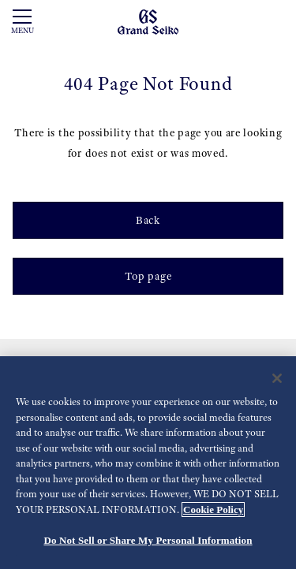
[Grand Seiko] (148, 21)
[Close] (277, 378)
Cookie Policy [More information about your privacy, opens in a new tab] (213, 509)
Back (148, 220)
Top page (148, 276)
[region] (148, 462)
